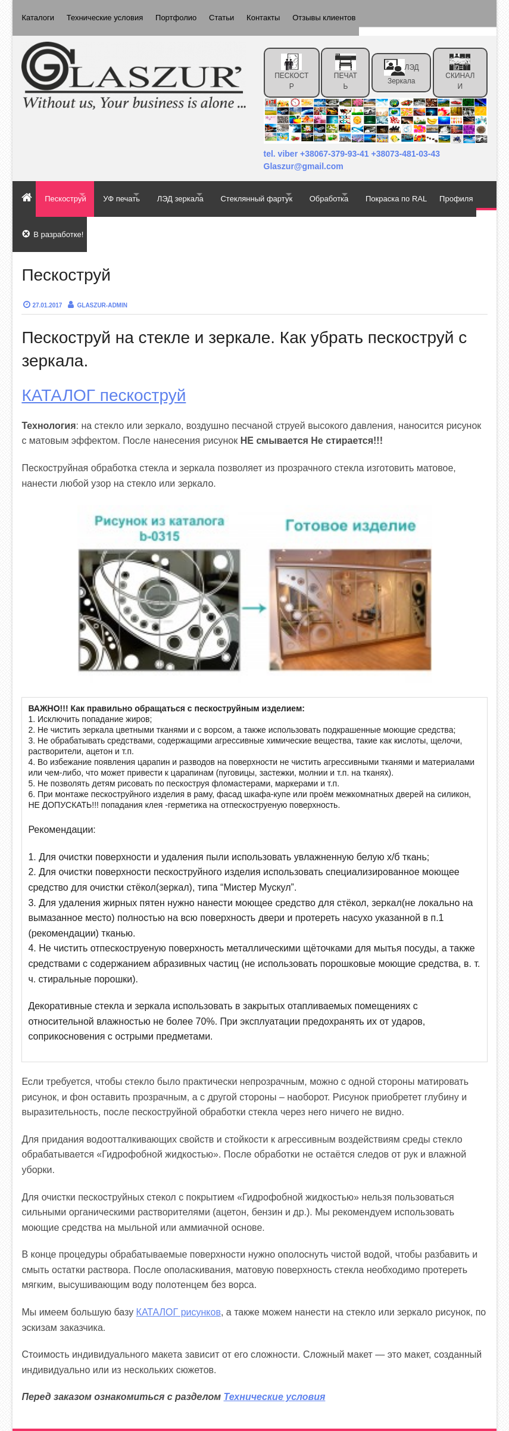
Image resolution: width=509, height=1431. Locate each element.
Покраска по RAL (52, 212)
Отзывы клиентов (351, 13)
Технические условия (110, 13)
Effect (436, 1420)
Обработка (385, 185)
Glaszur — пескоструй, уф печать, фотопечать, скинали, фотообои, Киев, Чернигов (201, 1420)
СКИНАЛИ (459, 63)
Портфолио (186, 13)
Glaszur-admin (102, 279)
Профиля (118, 212)
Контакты (285, 13)
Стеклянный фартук (300, 185)
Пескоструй (70, 185)
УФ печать (139, 185)
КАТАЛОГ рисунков (178, 1286)
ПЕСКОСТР (291, 63)
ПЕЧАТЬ (345, 63)
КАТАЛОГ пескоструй (103, 369)
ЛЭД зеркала (401, 63)
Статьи (238, 13)
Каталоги (37, 13)
